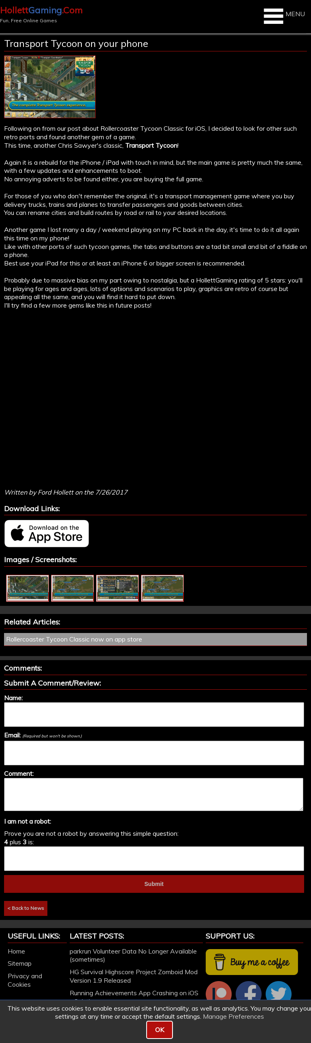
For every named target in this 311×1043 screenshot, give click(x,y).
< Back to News (25, 908)
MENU (283, 16)
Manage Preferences (233, 1016)
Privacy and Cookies (25, 980)
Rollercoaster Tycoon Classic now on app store (74, 639)
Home (16, 951)
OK (159, 1030)
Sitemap (20, 963)
